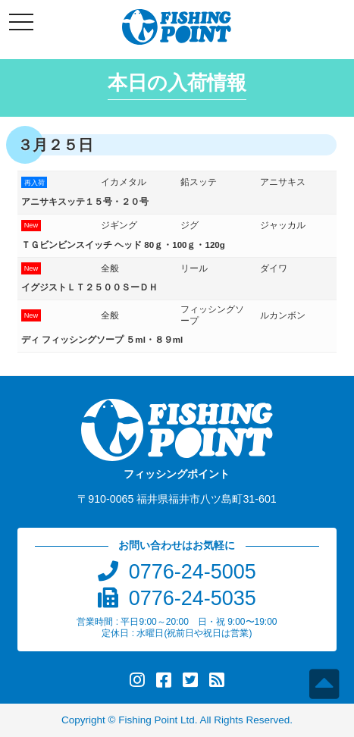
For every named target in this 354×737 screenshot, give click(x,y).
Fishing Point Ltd (156, 720)
